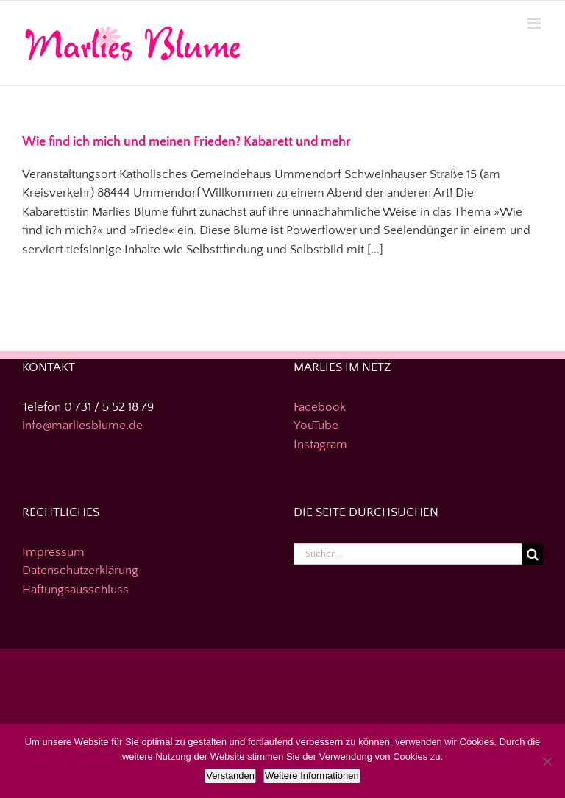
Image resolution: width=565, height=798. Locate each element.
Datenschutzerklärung (80, 570)
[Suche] (532, 554)
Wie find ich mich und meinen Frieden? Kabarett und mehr (186, 142)
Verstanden (230, 775)
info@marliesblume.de (82, 425)
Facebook (320, 407)
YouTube (316, 425)
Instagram (320, 444)
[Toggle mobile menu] (535, 23)
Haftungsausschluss (75, 589)
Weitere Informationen (312, 775)
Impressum (53, 552)
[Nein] (546, 761)
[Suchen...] (408, 554)
